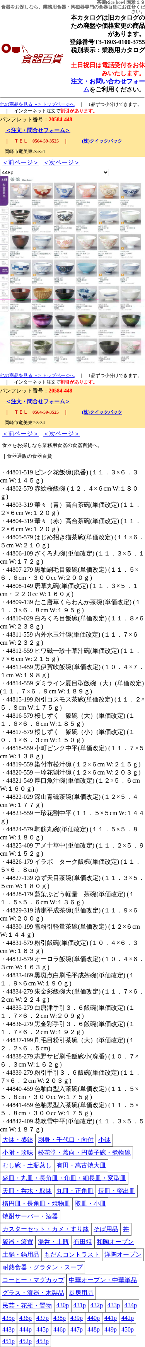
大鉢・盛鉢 (17, 1139)
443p (8, 1329)
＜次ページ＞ (61, 162)
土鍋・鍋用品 (20, 1254)
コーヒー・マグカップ (33, 1280)
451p (8, 1341)
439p (76, 1318)
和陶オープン (115, 1241)
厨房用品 (81, 1292)
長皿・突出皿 (116, 1190)
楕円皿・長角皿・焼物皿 (36, 1203)
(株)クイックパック (102, 141)
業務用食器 (54, 7)
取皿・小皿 (90, 1203)
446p (59, 1329)
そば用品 (106, 1229)
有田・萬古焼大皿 (81, 1165)
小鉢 (104, 1139)
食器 (5, 7)
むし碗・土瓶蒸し (27, 1165)
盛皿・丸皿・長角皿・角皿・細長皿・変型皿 (64, 1178)
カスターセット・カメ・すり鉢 (45, 1229)
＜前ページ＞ (20, 162)
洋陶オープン (123, 1254)
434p (131, 1305)
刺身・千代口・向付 (66, 1139)
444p (25, 1329)
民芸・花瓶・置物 (27, 1305)
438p (59, 1318)
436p (25, 1318)
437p (42, 1318)
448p (93, 1329)
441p (110, 1318)
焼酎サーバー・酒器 (30, 1216)
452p (25, 1341)
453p (42, 1341)
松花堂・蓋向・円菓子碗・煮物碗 (84, 1152)
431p (79, 1305)
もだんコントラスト (72, 1254)
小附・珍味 (17, 1152)
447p (76, 1329)
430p (62, 1305)
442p (127, 1318)
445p (42, 1329)
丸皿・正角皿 (75, 1190)
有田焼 (82, 1241)
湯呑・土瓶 (53, 1241)
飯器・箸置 (17, 1241)
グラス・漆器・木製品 (33, 1292)
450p (127, 1329)
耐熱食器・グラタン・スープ (42, 1267)
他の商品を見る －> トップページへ (37, 104)
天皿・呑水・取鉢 (27, 1190)
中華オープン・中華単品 (103, 1280)
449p (110, 1329)
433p (113, 1305)
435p (8, 1318)
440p (93, 1318)
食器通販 (17, 456)
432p (96, 1305)
